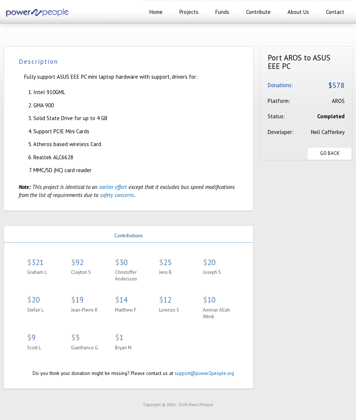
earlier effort (113, 186)
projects (189, 11)
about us (298, 11)
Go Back (330, 153)
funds (222, 11)
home (156, 11)
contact (335, 11)
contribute (258, 11)
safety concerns (117, 195)
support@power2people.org (204, 373)
